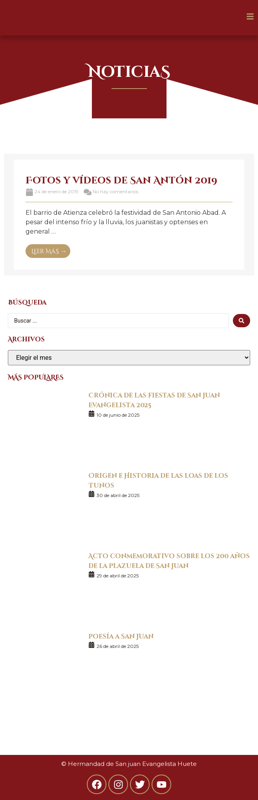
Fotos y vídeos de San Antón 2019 (121, 179)
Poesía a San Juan (121, 636)
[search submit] (241, 320)
